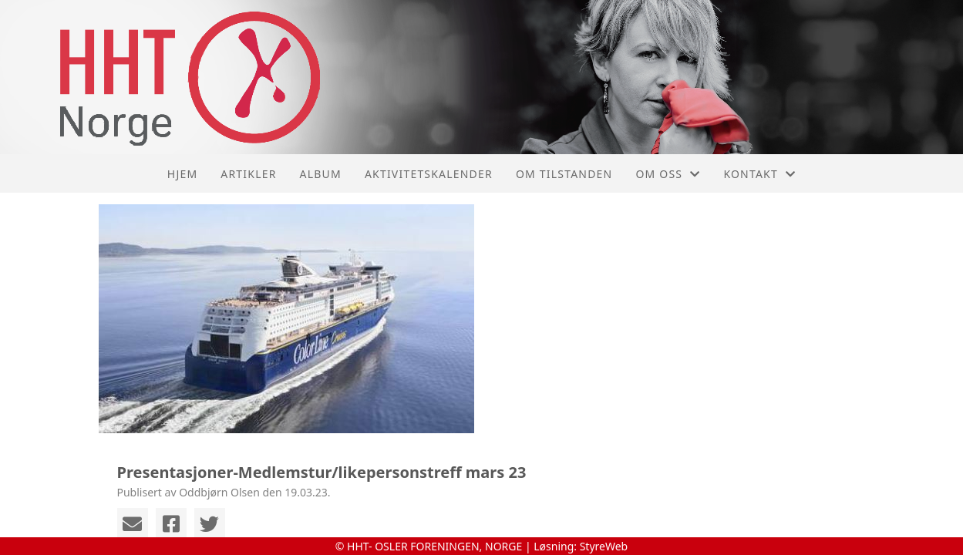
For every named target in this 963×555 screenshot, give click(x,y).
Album (321, 173)
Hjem (182, 173)
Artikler (248, 173)
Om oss (667, 173)
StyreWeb (604, 546)
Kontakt (759, 173)
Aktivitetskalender (429, 173)
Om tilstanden (564, 173)
